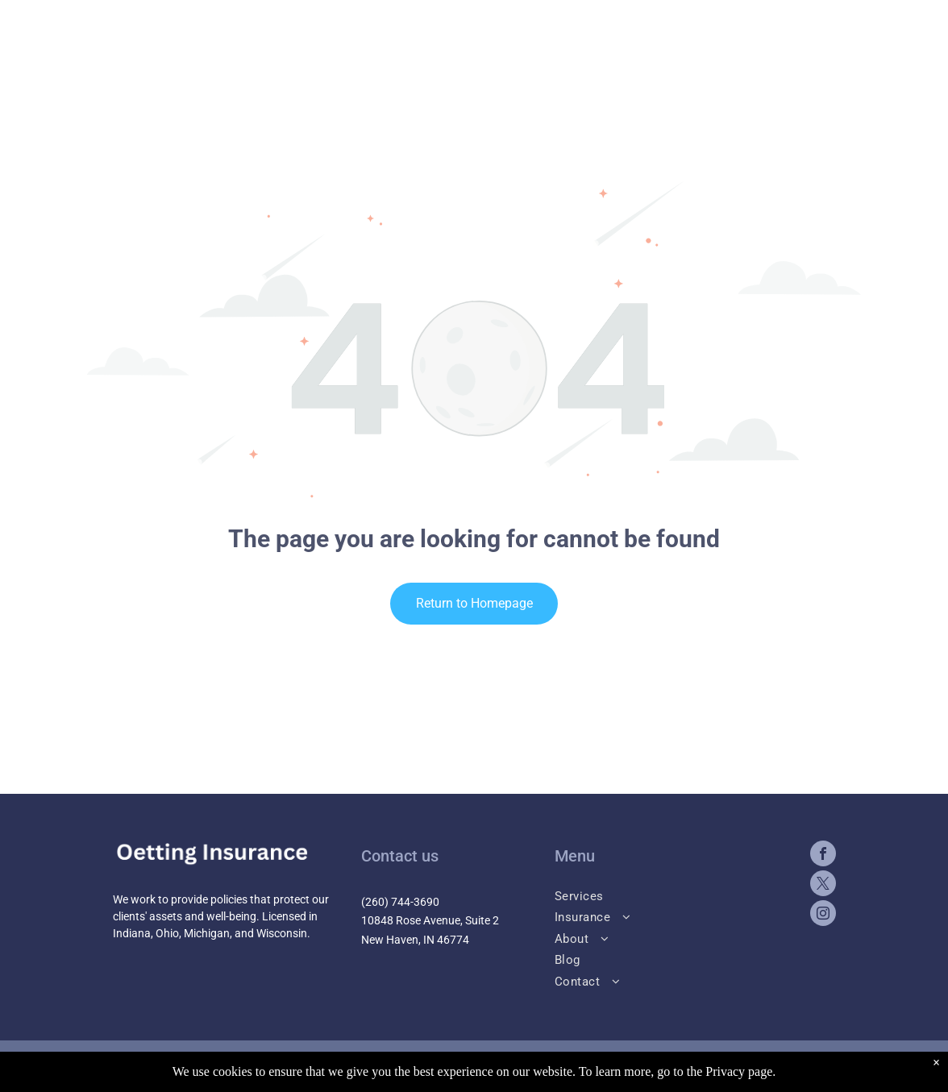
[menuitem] (669, 895)
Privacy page (738, 1071)
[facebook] (823, 855)
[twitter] (823, 885)
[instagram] (823, 915)
